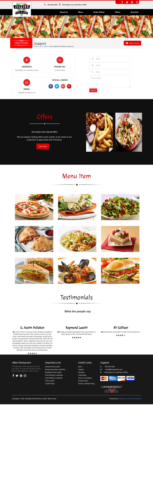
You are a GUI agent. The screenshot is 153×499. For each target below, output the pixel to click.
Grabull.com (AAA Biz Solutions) (129, 399)
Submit (93, 90)
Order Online (98, 12)
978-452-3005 (50, 5)
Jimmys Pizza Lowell (52, 367)
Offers (117, 12)
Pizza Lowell (49, 381)
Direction (134, 12)
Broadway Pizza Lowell (53, 372)
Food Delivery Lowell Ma (53, 378)
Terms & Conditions (85, 378)
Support (81, 369)
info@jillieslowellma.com (26, 93)
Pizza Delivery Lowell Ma (54, 375)
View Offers (43, 146)
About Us (64, 12)
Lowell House (50, 384)
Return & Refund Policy (86, 384)
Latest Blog (82, 375)
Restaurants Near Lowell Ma (55, 369)
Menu (80, 12)
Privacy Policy (83, 381)
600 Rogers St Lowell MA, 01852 (114, 372)
